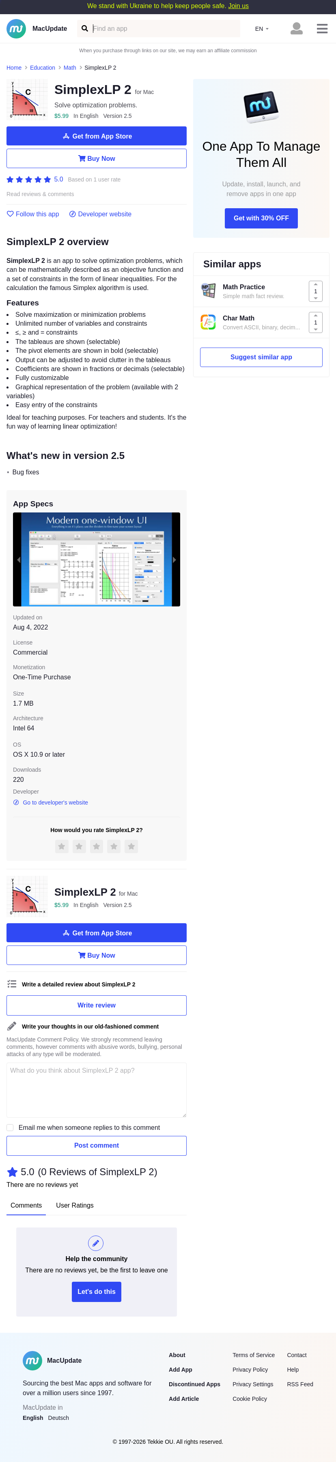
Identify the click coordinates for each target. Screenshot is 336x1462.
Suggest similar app (261, 357)
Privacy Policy (250, 1369)
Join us (238, 6)
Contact (296, 1355)
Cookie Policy (250, 1398)
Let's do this (97, 1291)
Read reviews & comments (40, 194)
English (33, 1418)
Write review (97, 1005)
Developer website (100, 214)
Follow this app (32, 214)
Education (42, 67)
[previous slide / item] (18, 559)
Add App (180, 1369)
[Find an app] (84, 28)
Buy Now (96, 158)
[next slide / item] (174, 559)
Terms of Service (254, 1355)
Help (293, 1369)
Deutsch (58, 1418)
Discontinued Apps (194, 1384)
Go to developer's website (50, 802)
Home (14, 67)
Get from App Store (96, 136)
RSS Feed (300, 1384)
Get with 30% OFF (261, 218)
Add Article (184, 1398)
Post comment (96, 1145)
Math (70, 67)
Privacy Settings (253, 1384)
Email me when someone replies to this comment (89, 1127)
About (177, 1355)
